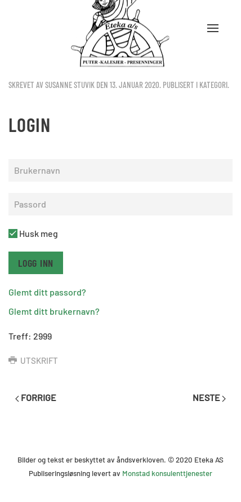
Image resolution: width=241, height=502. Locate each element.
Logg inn (35, 263)
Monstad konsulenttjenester (167, 473)
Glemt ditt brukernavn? (54, 311)
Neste (209, 397)
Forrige (35, 397)
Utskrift (33, 360)
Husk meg (33, 233)
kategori (213, 85)
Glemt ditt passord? (47, 292)
